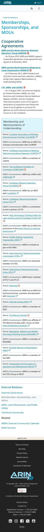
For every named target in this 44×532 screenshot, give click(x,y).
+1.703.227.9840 (24, 514)
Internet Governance (12, 392)
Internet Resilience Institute (15, 325)
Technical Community (12, 412)
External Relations (10, 17)
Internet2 (13, 285)
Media (22, 527)
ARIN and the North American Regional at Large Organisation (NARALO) (20, 69)
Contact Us (22, 506)
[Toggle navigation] (39, 8)
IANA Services (8, 427)
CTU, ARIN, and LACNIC (12, 87)
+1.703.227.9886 (29, 512)
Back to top (22, 438)
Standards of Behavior (22, 466)
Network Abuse (22, 457)
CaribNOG (11, 193)
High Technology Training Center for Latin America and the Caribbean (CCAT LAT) (22, 216)
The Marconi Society (18, 315)
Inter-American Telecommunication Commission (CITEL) (21, 254)
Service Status (22, 502)
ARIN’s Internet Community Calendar (20, 423)
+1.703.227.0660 (30, 509)
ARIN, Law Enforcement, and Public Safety (19, 406)
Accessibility (22, 461)
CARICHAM (7, 177)
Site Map (22, 449)
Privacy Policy (22, 453)
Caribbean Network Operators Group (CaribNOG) (19, 184)
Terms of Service (22, 445)
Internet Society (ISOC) (19, 302)
